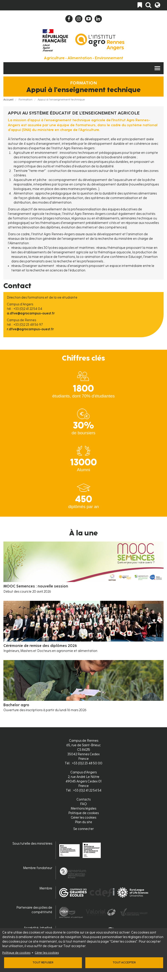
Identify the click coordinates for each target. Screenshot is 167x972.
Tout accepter (124, 962)
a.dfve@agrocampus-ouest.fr (31, 313)
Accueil (8, 99)
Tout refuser (43, 962)
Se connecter (83, 829)
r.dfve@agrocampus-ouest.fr (30, 329)
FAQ (83, 804)
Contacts (83, 799)
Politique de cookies (16, 952)
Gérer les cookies (47, 952)
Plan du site (83, 822)
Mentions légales (83, 808)
